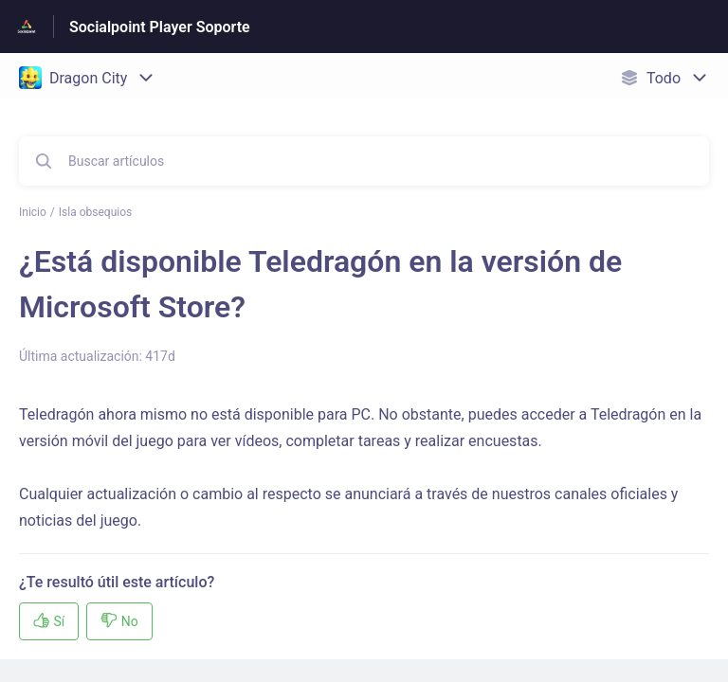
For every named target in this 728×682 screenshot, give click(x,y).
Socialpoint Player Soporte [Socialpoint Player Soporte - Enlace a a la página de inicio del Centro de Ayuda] (159, 27)
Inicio (32, 212)
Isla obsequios (95, 212)
